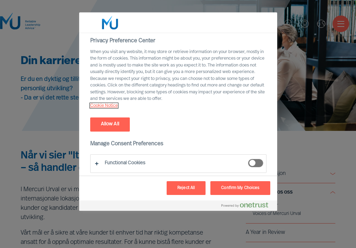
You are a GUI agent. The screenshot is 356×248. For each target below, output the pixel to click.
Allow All (110, 124)
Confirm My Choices (240, 188)
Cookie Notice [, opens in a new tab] (104, 105)
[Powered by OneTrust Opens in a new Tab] (247, 206)
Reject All (186, 188)
